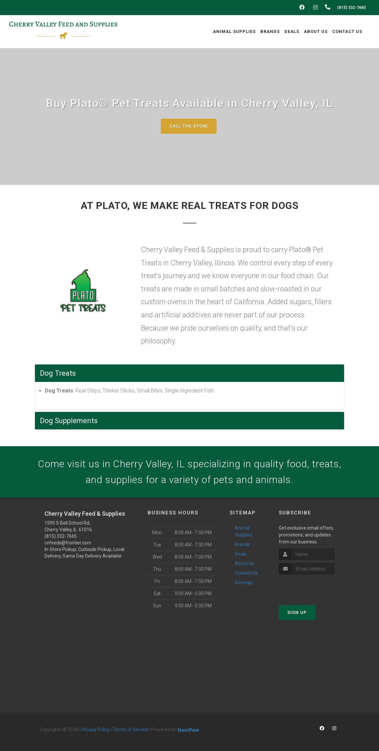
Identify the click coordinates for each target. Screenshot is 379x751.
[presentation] (314, 587)
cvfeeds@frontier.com (67, 542)
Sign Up (297, 612)
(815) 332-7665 (60, 536)
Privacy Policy (95, 729)
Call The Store (188, 126)
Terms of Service (130, 729)
